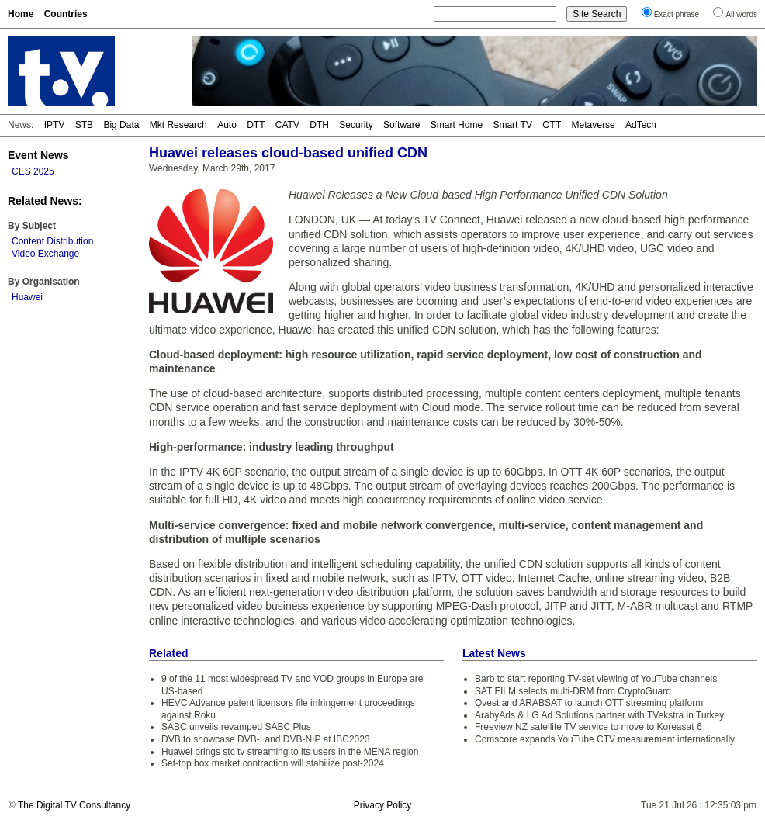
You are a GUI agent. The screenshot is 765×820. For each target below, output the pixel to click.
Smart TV (512, 124)
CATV (287, 124)
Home (20, 14)
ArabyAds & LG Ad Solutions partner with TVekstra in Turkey (599, 715)
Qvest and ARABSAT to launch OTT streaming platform (589, 702)
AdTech (640, 124)
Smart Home (457, 124)
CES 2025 (33, 171)
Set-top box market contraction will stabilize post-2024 (272, 763)
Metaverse (593, 124)
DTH (319, 124)
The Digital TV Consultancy (74, 805)
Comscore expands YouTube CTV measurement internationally (605, 739)
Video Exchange (45, 253)
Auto (227, 124)
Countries (66, 14)
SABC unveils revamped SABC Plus (236, 726)
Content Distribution (52, 241)
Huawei (27, 297)
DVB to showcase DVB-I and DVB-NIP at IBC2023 (265, 739)
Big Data (121, 124)
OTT (551, 124)
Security (355, 124)
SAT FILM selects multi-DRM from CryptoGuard (573, 691)
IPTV (54, 124)
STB (84, 124)
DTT (256, 124)
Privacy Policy (383, 805)
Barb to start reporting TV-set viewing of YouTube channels (596, 678)
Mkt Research (178, 124)
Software (401, 124)
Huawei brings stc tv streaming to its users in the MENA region (289, 751)
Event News (38, 155)
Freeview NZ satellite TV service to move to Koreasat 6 (588, 726)
